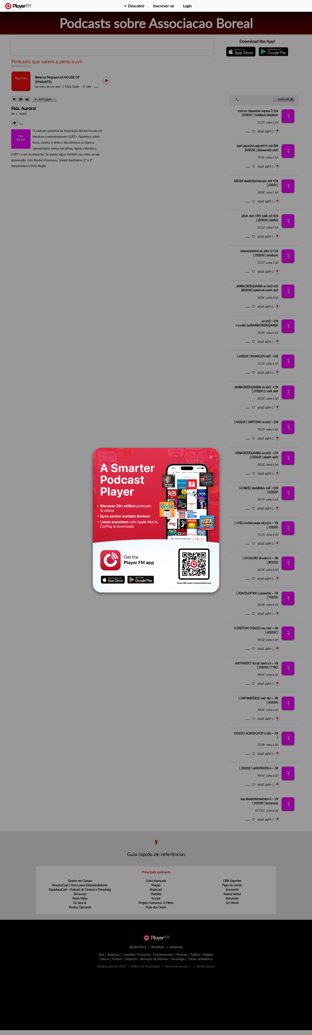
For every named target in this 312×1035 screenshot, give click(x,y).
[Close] (211, 457)
